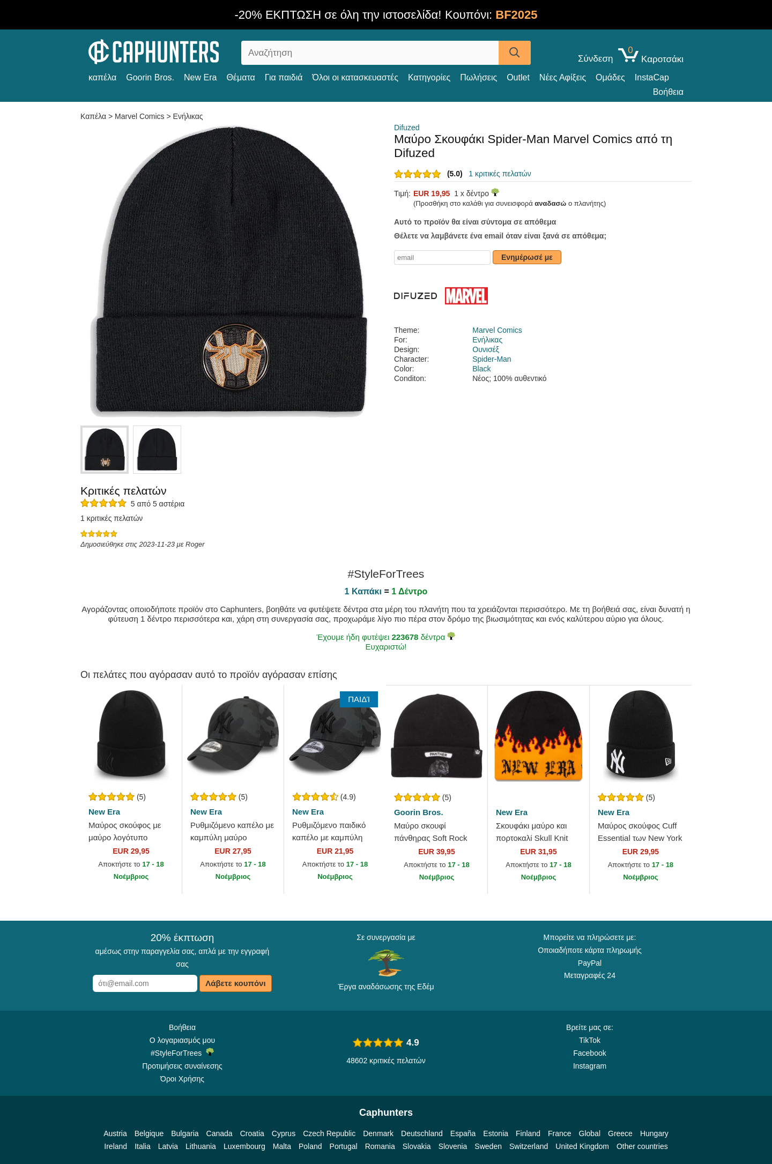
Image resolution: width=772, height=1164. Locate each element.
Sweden (488, 1146)
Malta (282, 1146)
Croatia (252, 1133)
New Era (200, 77)
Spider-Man (491, 359)
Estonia (495, 1133)
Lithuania (200, 1146)
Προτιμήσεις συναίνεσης (182, 1066)
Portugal (344, 1146)
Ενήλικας (188, 116)
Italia (143, 1146)
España (463, 1133)
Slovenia (453, 1146)
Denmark (378, 1133)
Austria (115, 1133)
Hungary (654, 1133)
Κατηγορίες (429, 77)
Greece (620, 1133)
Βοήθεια (668, 91)
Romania (380, 1146)
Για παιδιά (284, 77)
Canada (219, 1133)
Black (481, 368)
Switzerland (528, 1146)
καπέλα (102, 77)
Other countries (642, 1146)
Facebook (589, 1053)
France (559, 1133)
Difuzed (406, 127)
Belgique (149, 1133)
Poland (310, 1146)
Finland (528, 1133)
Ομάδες (610, 77)
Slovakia (417, 1146)
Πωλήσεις (478, 77)
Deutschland (422, 1133)
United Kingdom (582, 1146)
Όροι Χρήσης (182, 1079)
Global (589, 1133)
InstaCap (652, 77)
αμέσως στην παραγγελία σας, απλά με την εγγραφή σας (182, 950)
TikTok (589, 1040)
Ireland (115, 1146)
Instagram (589, 1066)
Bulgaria (184, 1133)
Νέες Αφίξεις (562, 77)
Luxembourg (244, 1146)
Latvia (168, 1146)
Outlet (518, 77)
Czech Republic (329, 1133)
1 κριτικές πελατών (500, 173)
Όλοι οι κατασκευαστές (355, 77)
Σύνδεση (595, 59)
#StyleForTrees (182, 1052)
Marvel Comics (140, 116)
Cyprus (283, 1133)
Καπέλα (94, 116)
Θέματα (240, 77)
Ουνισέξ (485, 349)
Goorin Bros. (150, 77)
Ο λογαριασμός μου (182, 1040)
